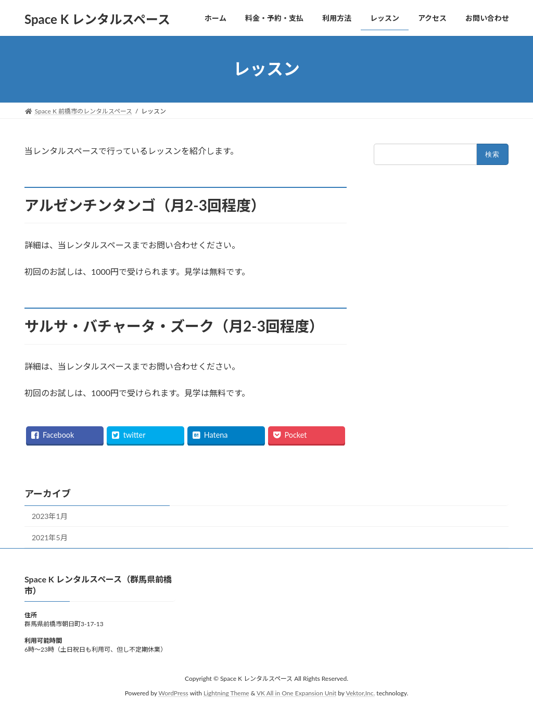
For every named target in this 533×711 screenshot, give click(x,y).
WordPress (173, 693)
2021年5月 (50, 537)
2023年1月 (50, 516)
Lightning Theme (226, 693)
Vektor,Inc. (360, 693)
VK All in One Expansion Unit (296, 693)
